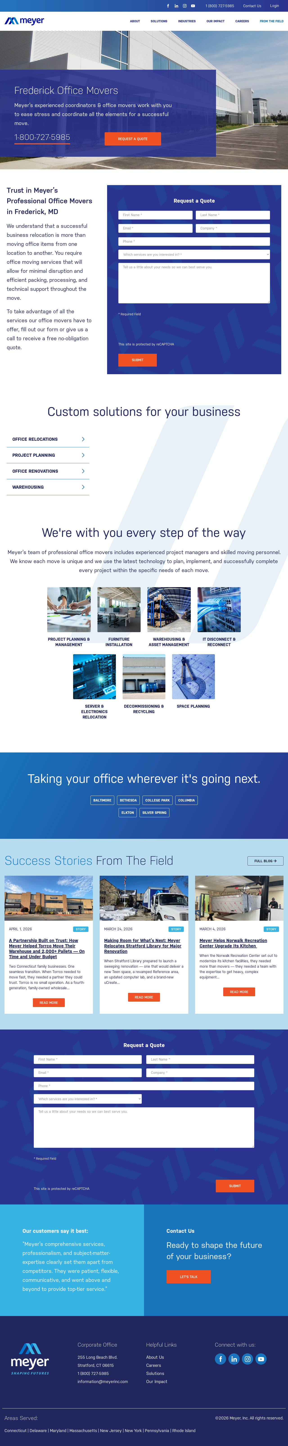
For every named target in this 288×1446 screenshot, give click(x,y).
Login (274, 6)
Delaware (38, 1430)
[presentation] (152, 331)
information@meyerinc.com (103, 1381)
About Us (155, 1357)
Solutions (159, 21)
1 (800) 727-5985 (220, 6)
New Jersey (111, 1430)
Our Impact (216, 21)
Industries (187, 21)
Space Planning (193, 706)
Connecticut (15, 1430)
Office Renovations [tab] (35, 471)
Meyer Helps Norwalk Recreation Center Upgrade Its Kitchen (233, 943)
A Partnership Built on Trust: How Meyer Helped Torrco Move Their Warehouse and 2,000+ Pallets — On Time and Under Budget (47, 948)
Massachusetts (83, 1430)
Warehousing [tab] (28, 487)
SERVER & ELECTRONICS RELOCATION (94, 711)
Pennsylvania (157, 1430)
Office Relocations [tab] (35, 439)
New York (133, 1430)
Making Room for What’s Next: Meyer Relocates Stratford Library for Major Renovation (142, 946)
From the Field (272, 21)
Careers (242, 21)
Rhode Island (184, 1430)
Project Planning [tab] (33, 455)
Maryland (58, 1430)
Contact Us (252, 6)
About (135, 21)
